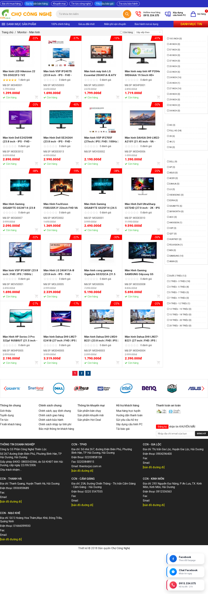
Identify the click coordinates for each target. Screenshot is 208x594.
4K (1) (172, 141)
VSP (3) (172, 228)
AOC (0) (173, 217)
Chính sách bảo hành (51, 419)
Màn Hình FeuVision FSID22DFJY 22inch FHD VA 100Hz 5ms (61, 208)
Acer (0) (173, 178)
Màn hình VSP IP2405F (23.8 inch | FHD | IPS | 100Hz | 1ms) (20, 274)
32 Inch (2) (174, 105)
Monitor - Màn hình (28, 32)
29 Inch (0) (174, 99)
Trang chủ (7, 32)
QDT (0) (173, 233)
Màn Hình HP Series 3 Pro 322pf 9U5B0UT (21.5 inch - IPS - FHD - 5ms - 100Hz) (20, 340)
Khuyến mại (59, 3)
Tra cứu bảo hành (128, 3)
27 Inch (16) (175, 88)
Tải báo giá (122, 428)
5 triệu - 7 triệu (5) (179, 292)
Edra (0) (173, 200)
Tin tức (4, 419)
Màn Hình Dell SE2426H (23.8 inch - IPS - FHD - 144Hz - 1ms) (58, 141)
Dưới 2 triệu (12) (177, 276)
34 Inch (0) (174, 110)
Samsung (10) (176, 256)
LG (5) (172, 189)
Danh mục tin (191, 24)
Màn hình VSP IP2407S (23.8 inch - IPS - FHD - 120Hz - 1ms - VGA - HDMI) (60, 75)
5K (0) (172, 147)
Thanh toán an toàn (168, 405)
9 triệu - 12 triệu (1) (179, 303)
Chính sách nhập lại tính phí (55, 424)
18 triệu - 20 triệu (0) (180, 320)
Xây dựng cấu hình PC (129, 424)
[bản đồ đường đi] (82, 470)
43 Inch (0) (174, 55)
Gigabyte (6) (175, 206)
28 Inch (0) (174, 94)
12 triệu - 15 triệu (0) (180, 309)
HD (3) (172, 125)
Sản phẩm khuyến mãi (90, 415)
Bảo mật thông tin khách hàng (56, 428)
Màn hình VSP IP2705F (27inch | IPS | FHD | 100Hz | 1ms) (101, 141)
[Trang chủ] (26, 14)
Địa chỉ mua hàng (11, 3)
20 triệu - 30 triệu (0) (180, 325)
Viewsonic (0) (176, 195)
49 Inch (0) (174, 44)
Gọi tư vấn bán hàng (37, 3)
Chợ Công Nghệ (120, 548)
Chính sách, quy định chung (55, 410)
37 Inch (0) (174, 61)
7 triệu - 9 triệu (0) (179, 298)
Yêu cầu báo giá (104, 3)
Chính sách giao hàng (51, 415)
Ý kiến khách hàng (10, 424)
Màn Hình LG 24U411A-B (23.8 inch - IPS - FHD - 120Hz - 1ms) (59, 274)
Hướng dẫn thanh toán (129, 415)
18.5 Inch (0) (175, 38)
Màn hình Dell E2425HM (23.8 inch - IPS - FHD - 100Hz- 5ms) (17, 141)
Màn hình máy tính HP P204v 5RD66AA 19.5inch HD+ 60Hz (142, 75)
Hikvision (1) (175, 222)
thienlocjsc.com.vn (90, 466)
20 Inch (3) (174, 66)
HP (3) (172, 167)
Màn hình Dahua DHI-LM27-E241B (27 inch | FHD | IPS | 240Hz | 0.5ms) (60, 340)
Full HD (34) (175, 130)
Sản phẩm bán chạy (89, 410)
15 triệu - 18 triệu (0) (180, 314)
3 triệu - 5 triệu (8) (179, 287)
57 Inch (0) (174, 50)
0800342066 (29, 461)
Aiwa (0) (173, 261)
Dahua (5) (174, 184)
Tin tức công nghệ (81, 3)
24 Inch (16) (175, 77)
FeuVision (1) (176, 245)
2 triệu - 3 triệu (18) (179, 281)
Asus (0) (173, 172)
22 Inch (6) (174, 72)
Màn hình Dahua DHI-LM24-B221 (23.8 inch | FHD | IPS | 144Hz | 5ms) (101, 340)
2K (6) (172, 136)
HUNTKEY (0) (175, 239)
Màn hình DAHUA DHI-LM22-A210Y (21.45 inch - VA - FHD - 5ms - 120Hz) (142, 141)
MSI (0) (172, 250)
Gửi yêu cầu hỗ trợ (127, 419)
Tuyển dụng (7, 415)
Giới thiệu (5, 410)
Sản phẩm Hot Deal (89, 419)
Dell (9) (173, 161)
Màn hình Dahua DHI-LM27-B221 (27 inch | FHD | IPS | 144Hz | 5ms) (141, 340)
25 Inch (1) (174, 83)
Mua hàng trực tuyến (128, 410)
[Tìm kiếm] (127, 14)
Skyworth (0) (176, 211)
